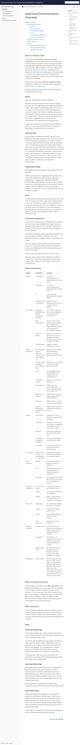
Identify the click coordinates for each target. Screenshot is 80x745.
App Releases (7, 13)
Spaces (71, 15)
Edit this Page (75, 6)
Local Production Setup (52, 253)
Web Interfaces (72, 33)
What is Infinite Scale (73, 13)
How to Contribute (8, 16)
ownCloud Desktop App (73, 38)
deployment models (39, 70)
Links (70, 22)
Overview (4, 9)
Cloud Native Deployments (72, 24)
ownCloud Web (73, 16)
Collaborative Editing (72, 19)
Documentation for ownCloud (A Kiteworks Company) (22, 2)
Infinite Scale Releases (56, 719)
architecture (49, 68)
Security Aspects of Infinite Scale (35, 86)
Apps (69, 35)
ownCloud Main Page (7, 6)
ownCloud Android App (73, 41)
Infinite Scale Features (72, 27)
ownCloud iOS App (73, 44)
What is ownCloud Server (72, 31)
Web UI (43, 160)
